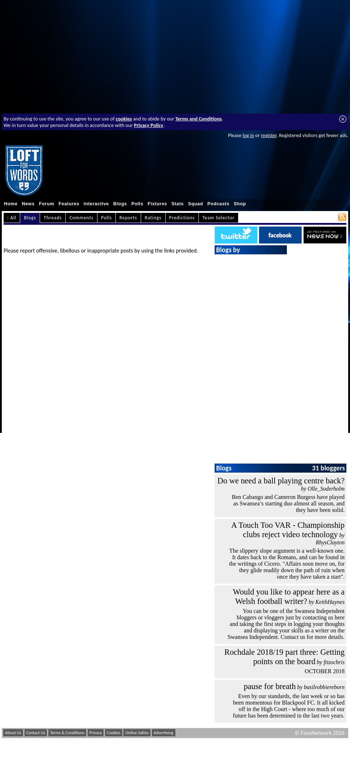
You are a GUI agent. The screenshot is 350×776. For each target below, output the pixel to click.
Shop (240, 203)
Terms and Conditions (198, 118)
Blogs (120, 203)
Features (68, 203)
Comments (81, 218)
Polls (137, 203)
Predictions (182, 218)
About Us (13, 732)
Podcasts (218, 203)
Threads (53, 218)
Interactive (96, 203)
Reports (128, 218)
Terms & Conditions (67, 732)
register (268, 135)
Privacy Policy (148, 125)
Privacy (95, 732)
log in (248, 135)
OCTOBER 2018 (325, 671)
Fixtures (157, 203)
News (28, 203)
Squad (195, 203)
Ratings (153, 218)
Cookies (114, 732)
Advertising (164, 732)
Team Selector (218, 218)
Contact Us (35, 732)
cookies (124, 118)
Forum (46, 203)
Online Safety (137, 732)
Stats (177, 203)
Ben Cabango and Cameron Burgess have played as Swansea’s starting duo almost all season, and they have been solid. (288, 503)
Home (11, 203)
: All (11, 218)
